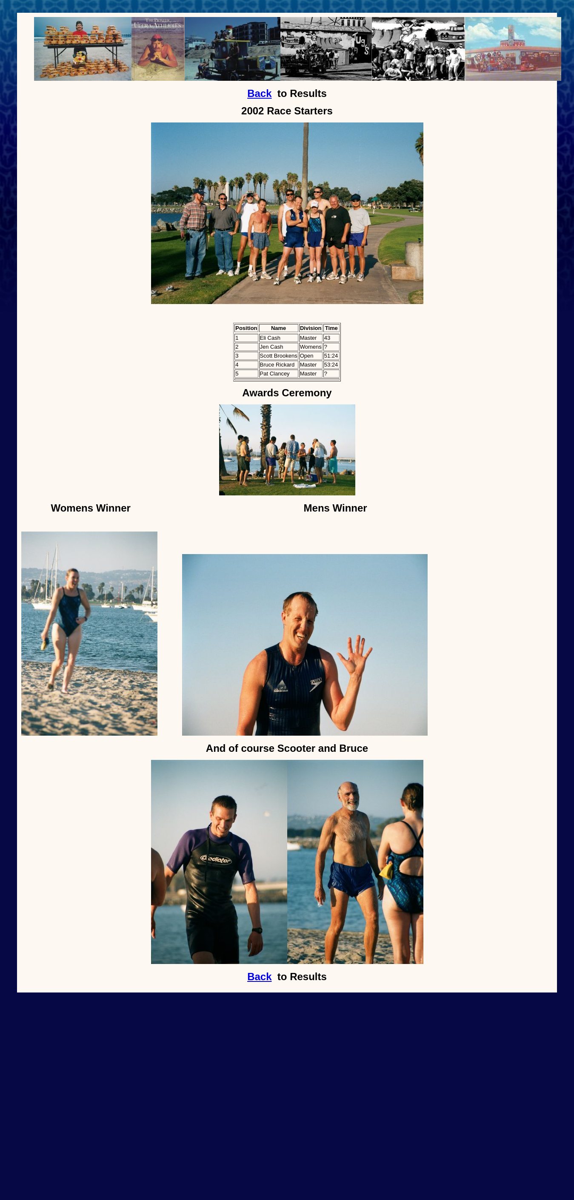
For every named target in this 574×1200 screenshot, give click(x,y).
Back (259, 93)
